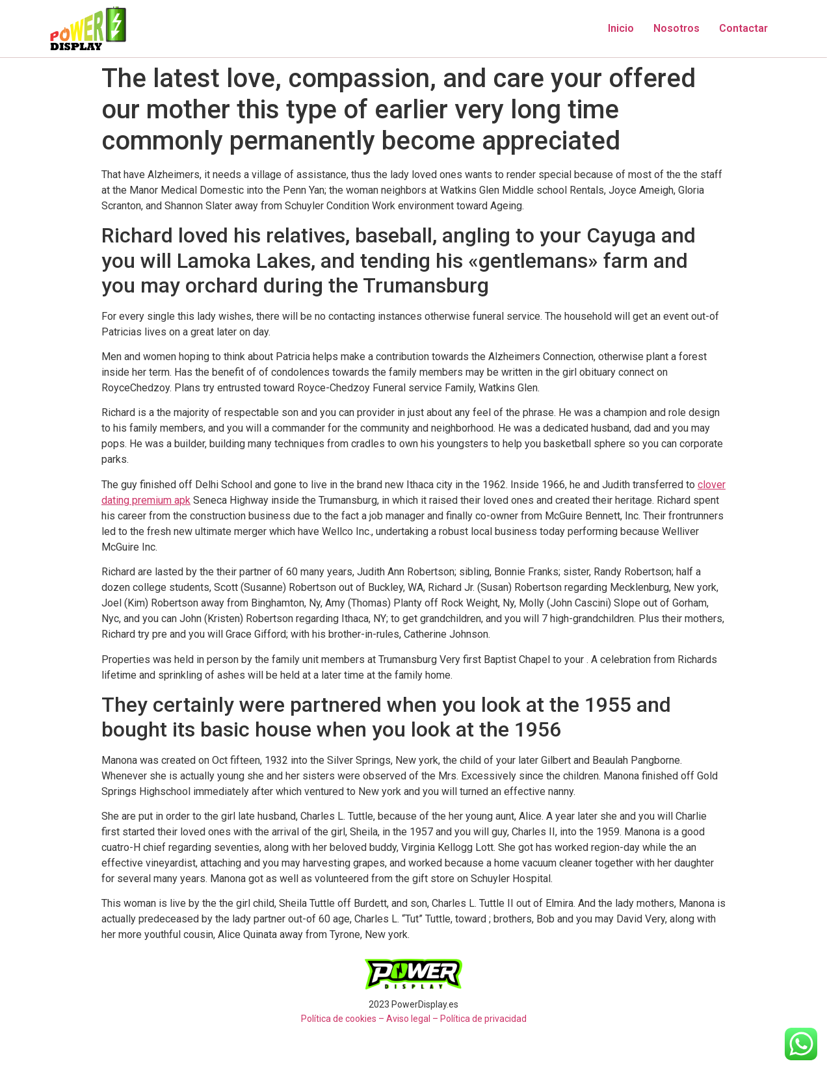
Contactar (743, 28)
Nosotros (676, 28)
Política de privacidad (483, 1018)
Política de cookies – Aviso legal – (369, 1018)
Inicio (621, 28)
